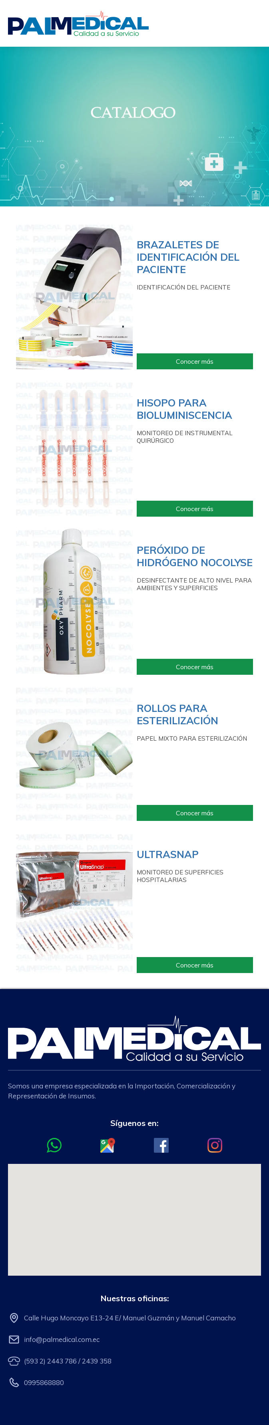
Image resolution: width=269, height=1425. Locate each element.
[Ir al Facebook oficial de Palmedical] (161, 1145)
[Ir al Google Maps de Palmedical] (107, 1145)
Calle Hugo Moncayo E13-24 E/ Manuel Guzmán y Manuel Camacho (130, 1318)
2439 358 (97, 1361)
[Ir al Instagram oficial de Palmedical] (214, 1145)
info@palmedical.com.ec (62, 1339)
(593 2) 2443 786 (50, 1361)
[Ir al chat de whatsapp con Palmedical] (54, 1145)
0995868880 (44, 1382)
